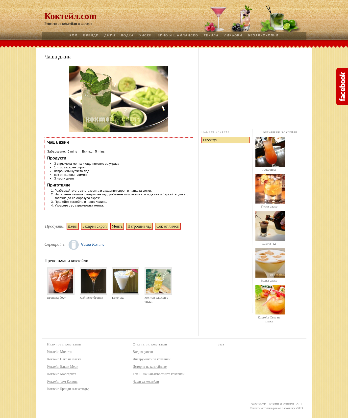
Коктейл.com (71, 16)
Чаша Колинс (92, 244)
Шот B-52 (269, 243)
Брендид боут (56, 297)
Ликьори (233, 35)
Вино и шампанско (177, 35)
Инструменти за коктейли (152, 359)
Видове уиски (143, 352)
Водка (127, 35)
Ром (74, 35)
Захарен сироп (94, 226)
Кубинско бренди (91, 297)
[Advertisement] (252, 85)
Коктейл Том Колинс (62, 381)
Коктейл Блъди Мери (62, 366)
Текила (211, 35)
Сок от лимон (167, 226)
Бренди (91, 35)
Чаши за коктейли (146, 381)
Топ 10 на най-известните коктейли (158, 374)
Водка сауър (269, 280)
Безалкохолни (263, 35)
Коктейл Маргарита (61, 374)
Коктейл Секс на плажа (269, 319)
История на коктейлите (150, 366)
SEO (300, 408)
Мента (117, 226)
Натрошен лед (139, 226)
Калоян (286, 408)
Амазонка (269, 169)
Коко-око (118, 297)
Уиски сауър (269, 206)
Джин (109, 35)
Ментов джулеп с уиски (156, 299)
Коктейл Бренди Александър (68, 389)
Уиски (145, 35)
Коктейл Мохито (59, 352)
